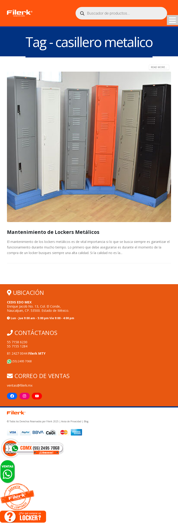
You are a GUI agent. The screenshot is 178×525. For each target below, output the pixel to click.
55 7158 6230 (17, 342)
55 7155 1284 (17, 346)
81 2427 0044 (26, 353)
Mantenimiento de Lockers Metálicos (53, 232)
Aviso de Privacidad (71, 421)
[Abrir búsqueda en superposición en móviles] (121, 13)
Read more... (159, 67)
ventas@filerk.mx (19, 385)
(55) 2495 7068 (19, 361)
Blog (86, 421)
